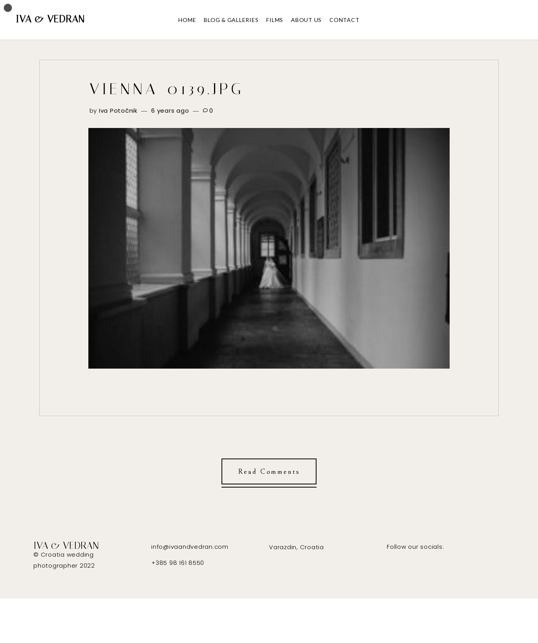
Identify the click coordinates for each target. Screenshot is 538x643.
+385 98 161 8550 (177, 563)
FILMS (274, 19)
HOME (187, 19)
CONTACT (344, 19)
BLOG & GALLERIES (231, 19)
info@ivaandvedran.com (190, 547)
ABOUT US (306, 19)
